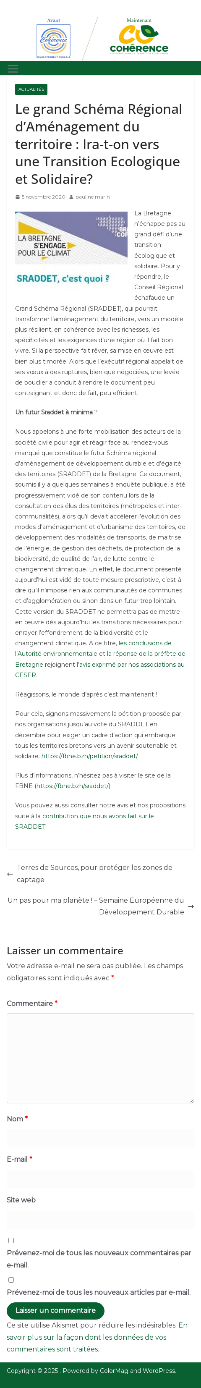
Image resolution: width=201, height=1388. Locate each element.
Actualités (31, 89)
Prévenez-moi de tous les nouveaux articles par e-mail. (99, 1292)
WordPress (159, 1371)
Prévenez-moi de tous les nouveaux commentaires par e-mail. (99, 1259)
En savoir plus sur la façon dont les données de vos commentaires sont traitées (97, 1337)
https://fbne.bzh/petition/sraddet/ (89, 756)
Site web (21, 1200)
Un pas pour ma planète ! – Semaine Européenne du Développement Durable (101, 906)
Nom (17, 1119)
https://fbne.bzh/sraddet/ (73, 786)
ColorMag (114, 1371)
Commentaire (32, 1004)
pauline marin (93, 197)
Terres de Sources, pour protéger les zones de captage (89, 874)
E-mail (19, 1159)
